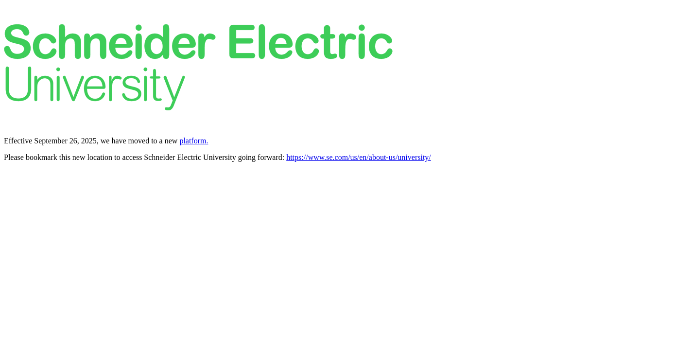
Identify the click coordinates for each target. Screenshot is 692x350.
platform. (193, 141)
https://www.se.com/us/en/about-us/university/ (358, 157)
